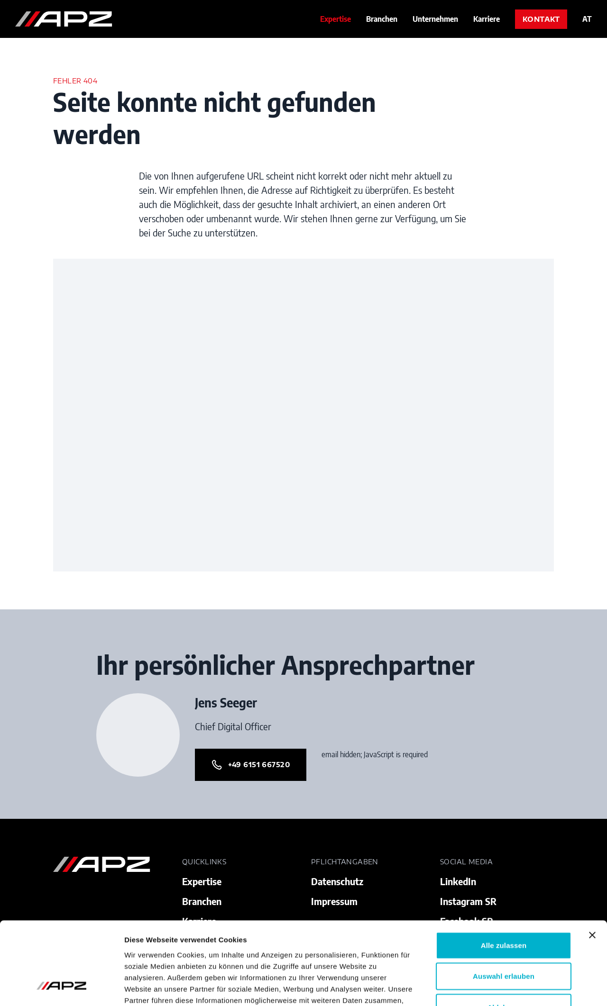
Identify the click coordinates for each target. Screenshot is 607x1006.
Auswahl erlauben (503, 902)
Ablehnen (503, 933)
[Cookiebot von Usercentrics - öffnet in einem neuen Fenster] (61, 987)
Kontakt (541, 19)
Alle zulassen (503, 871)
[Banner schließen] (592, 861)
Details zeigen (504, 987)
